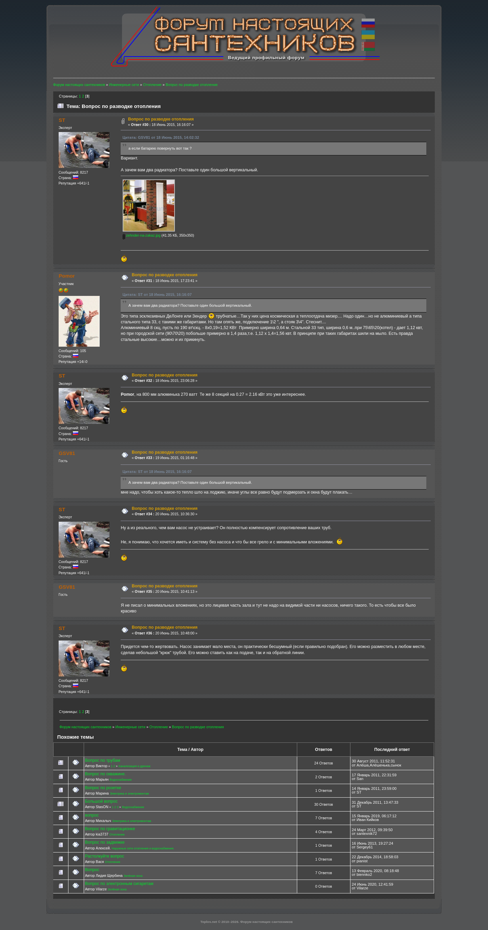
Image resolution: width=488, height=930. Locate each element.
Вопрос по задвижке (105, 842)
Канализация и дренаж (134, 766)
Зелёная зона (133, 876)
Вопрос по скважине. (105, 774)
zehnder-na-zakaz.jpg (142, 235)
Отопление (117, 834)
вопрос (92, 815)
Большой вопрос (101, 801)
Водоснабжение (120, 779)
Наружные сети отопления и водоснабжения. (142, 848)
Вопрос (92, 869)
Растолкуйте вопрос (104, 856)
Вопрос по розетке (103, 787)
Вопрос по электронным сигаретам (119, 883)
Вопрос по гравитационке (110, 828)
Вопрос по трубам (102, 760)
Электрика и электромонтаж (129, 793)
